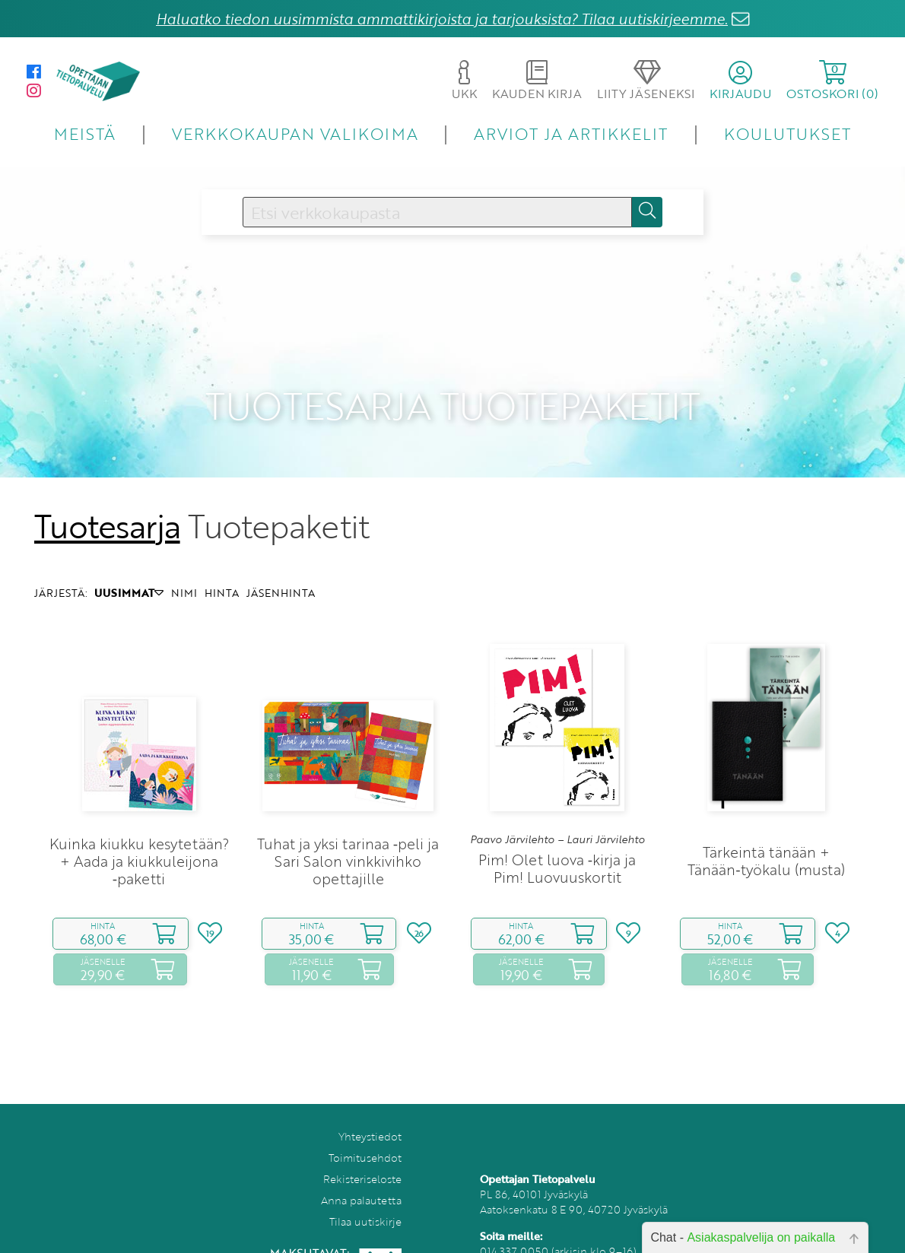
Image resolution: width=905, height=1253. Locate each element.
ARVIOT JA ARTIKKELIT (571, 133)
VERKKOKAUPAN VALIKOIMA (295, 133)
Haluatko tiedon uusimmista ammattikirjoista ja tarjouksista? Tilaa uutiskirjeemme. (442, 19)
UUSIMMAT (129, 571)
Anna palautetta (361, 1178)
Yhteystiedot (370, 1114)
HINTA (222, 571)
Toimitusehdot (365, 1136)
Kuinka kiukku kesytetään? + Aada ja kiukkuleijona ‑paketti (139, 839)
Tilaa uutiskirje (365, 1199)
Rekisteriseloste (362, 1157)
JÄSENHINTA (280, 571)
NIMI (184, 571)
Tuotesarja (107, 504)
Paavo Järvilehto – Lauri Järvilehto (557, 817)
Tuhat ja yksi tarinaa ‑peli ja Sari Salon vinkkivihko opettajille (348, 839)
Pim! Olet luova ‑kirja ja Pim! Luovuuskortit (557, 847)
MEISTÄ (85, 133)
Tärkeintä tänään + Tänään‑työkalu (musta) (765, 839)
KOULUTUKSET (787, 133)
